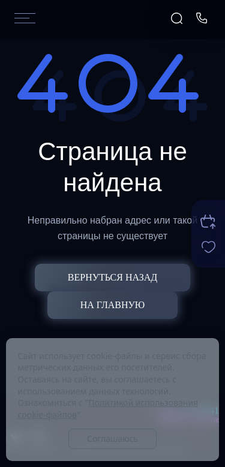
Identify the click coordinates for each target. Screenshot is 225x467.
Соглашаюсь (112, 438)
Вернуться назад (112, 277)
